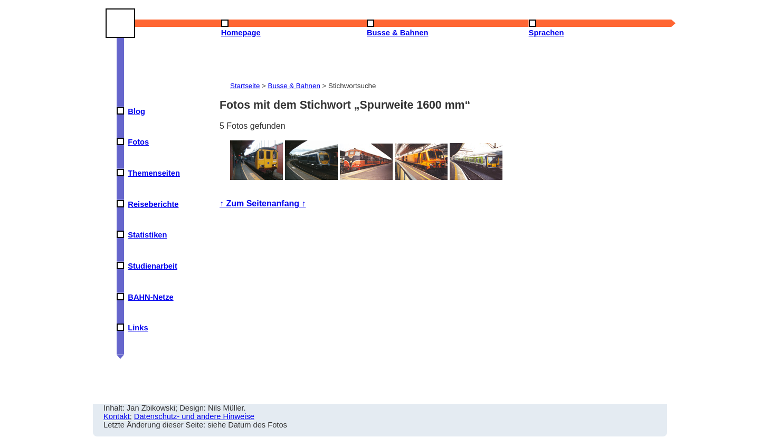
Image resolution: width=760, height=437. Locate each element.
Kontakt (116, 416)
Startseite (245, 86)
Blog (136, 111)
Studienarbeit (152, 266)
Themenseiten (154, 173)
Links (138, 328)
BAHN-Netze (150, 297)
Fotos (138, 142)
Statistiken (147, 235)
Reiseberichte (153, 204)
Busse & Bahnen (294, 86)
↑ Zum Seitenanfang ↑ (263, 203)
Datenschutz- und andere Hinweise (194, 416)
